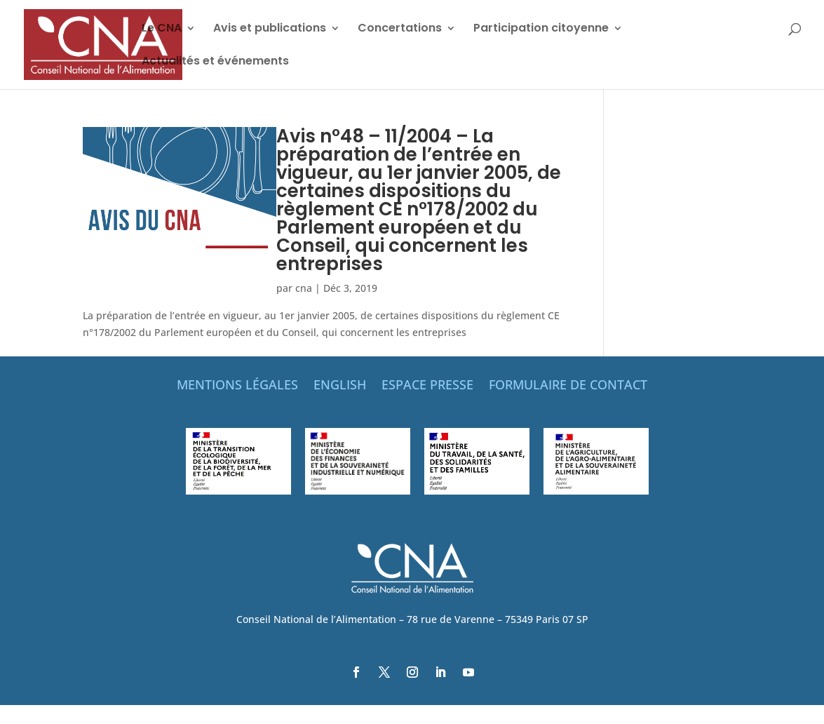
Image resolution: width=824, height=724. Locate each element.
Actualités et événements (215, 62)
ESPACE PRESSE (427, 386)
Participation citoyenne (541, 29)
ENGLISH (339, 386)
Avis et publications (269, 29)
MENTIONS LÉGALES (237, 386)
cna (303, 288)
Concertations (400, 29)
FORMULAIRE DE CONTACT (568, 386)
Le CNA (162, 29)
